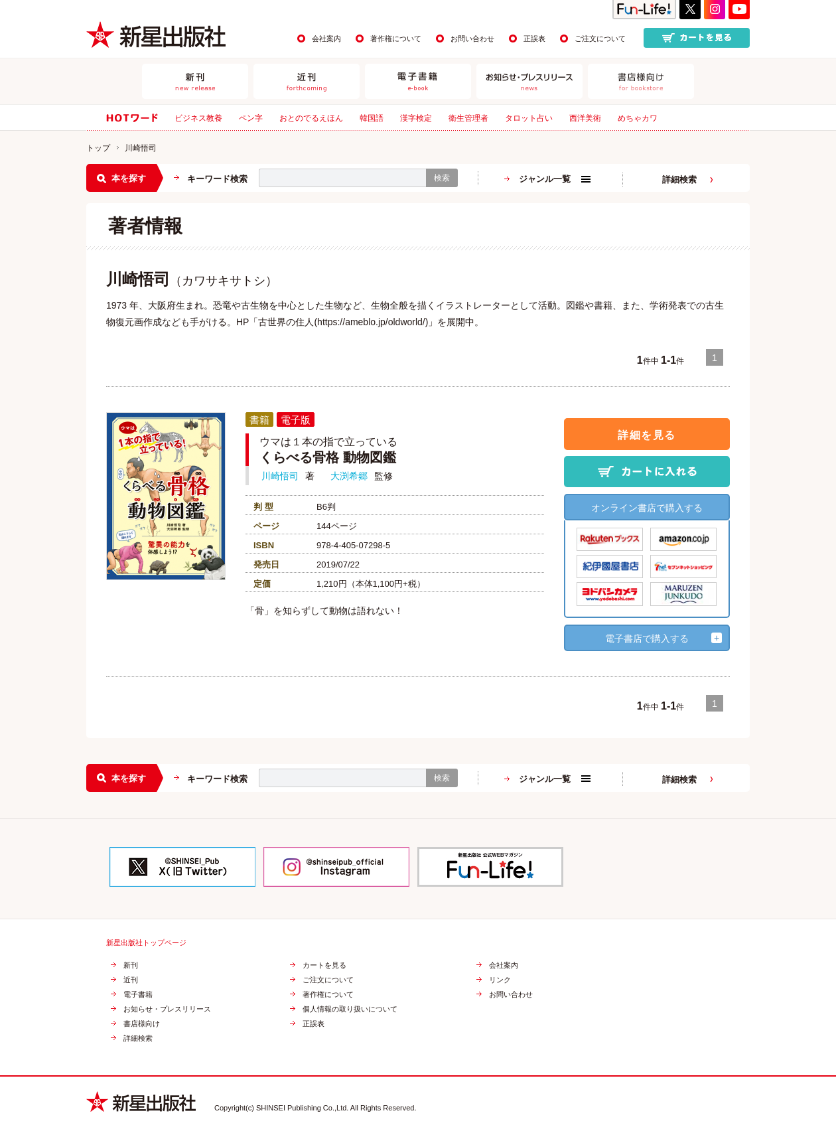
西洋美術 (585, 118)
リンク (500, 980)
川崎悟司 (280, 476)
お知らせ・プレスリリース (167, 1009)
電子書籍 (138, 994)
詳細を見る (647, 435)
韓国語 (371, 118)
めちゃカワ (638, 118)
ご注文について (600, 38)
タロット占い (529, 118)
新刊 (130, 965)
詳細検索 (679, 179)
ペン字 (251, 118)
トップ (98, 148)
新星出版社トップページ (146, 943)
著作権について (395, 38)
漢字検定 (416, 118)
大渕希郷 (349, 476)
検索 (442, 178)
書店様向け (141, 1023)
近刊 (130, 980)
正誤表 (534, 38)
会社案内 (326, 38)
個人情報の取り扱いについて (350, 1009)
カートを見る (324, 965)
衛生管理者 (468, 118)
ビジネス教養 (198, 118)
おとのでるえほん (311, 118)
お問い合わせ (472, 38)
